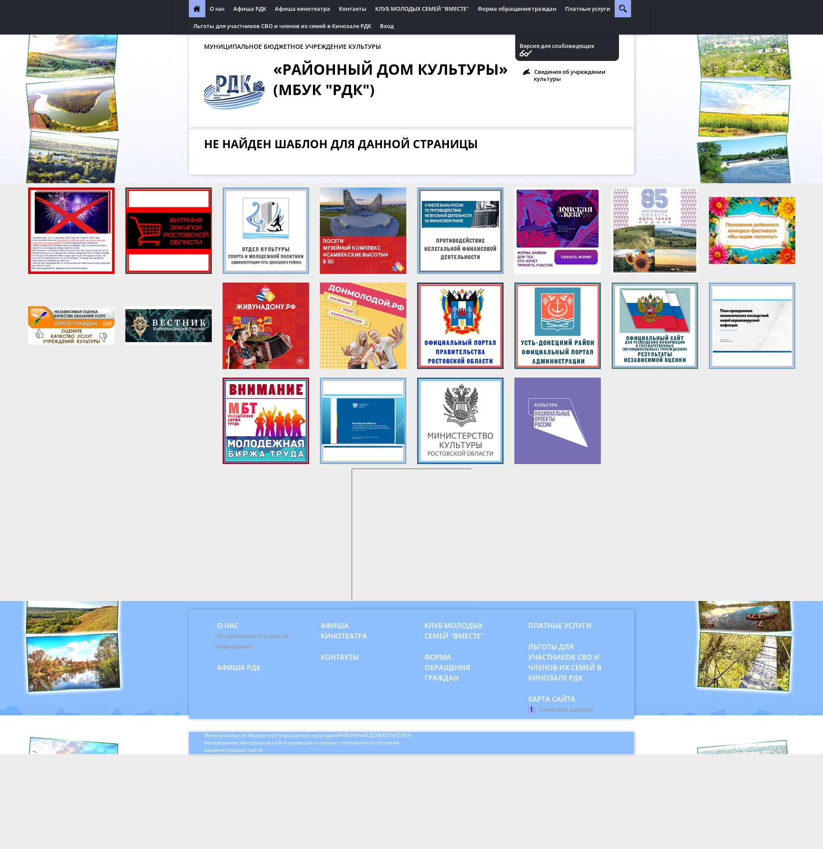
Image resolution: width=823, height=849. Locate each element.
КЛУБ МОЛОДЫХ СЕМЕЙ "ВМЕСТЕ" (422, 9)
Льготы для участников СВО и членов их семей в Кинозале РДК (282, 26)
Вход (387, 26)
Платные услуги (587, 9)
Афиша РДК (249, 9)
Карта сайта (551, 699)
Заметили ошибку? (566, 709)
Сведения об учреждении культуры (570, 75)
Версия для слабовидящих (557, 46)
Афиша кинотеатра (302, 9)
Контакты (353, 9)
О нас (217, 9)
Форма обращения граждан (517, 9)
